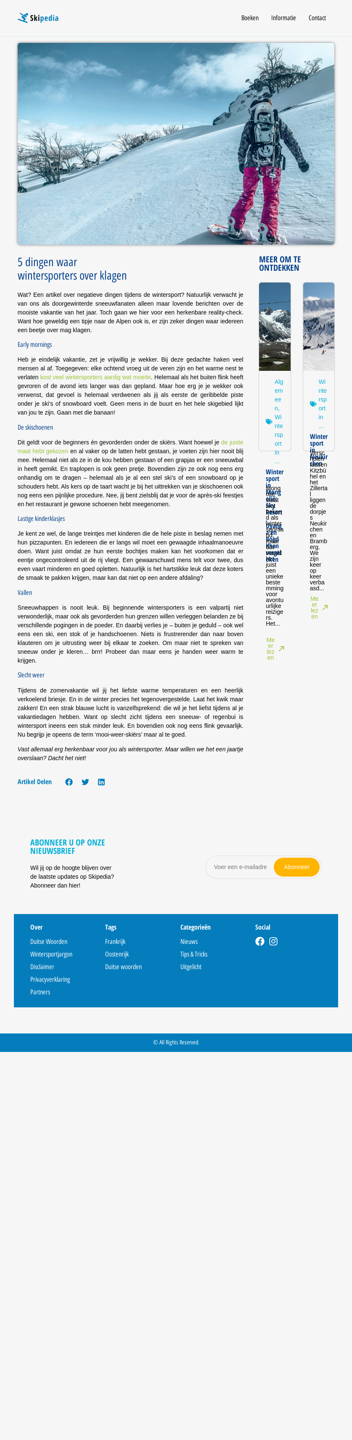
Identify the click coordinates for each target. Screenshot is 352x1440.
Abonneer (297, 867)
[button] (69, 782)
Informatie (283, 18)
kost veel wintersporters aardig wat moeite (95, 377)
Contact (317, 18)
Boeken (250, 18)
